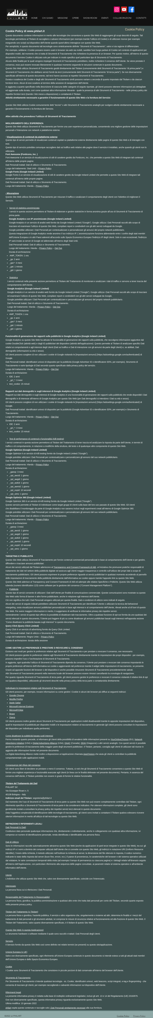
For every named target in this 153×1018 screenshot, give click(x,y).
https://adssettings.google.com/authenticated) (119, 354)
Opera (12, 717)
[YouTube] (124, 9)
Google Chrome (16, 695)
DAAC (67, 743)
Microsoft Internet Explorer (21, 706)
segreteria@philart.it (42, 798)
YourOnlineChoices (119, 739)
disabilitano (14, 508)
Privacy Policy (44, 168)
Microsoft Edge (16, 710)
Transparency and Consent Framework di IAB (74, 567)
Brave (12, 714)
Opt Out (58, 248)
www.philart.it (36, 31)
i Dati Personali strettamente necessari (68, 1008)
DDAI (83, 743)
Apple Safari (15, 703)
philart (8, 1008)
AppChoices (89, 754)
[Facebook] (131, 9)
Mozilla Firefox (16, 699)
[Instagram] (117, 9)
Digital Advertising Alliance (45, 743)
